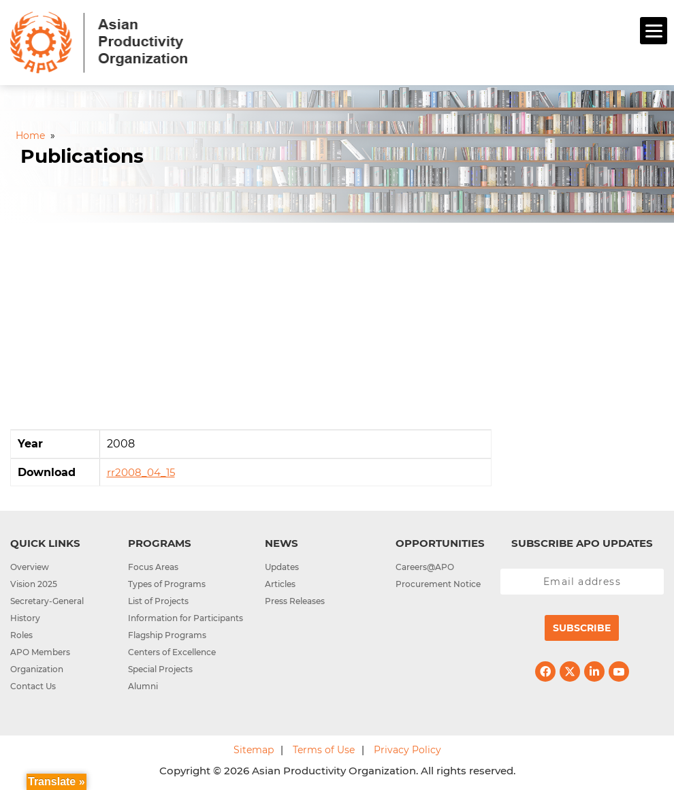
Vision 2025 (33, 584)
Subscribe (582, 628)
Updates (282, 567)
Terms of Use (324, 750)
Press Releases (295, 601)
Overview (29, 567)
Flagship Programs (167, 635)
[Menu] (653, 30)
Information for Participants (185, 618)
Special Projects (160, 669)
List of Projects (158, 601)
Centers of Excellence (172, 652)
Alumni (143, 686)
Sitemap (254, 750)
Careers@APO (425, 567)
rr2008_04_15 (141, 472)
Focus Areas (153, 567)
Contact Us (33, 686)
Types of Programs (167, 584)
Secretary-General (47, 601)
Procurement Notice (438, 584)
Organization (36, 669)
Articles (280, 584)
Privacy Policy (407, 750)
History (25, 618)
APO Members (40, 652)
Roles (21, 635)
